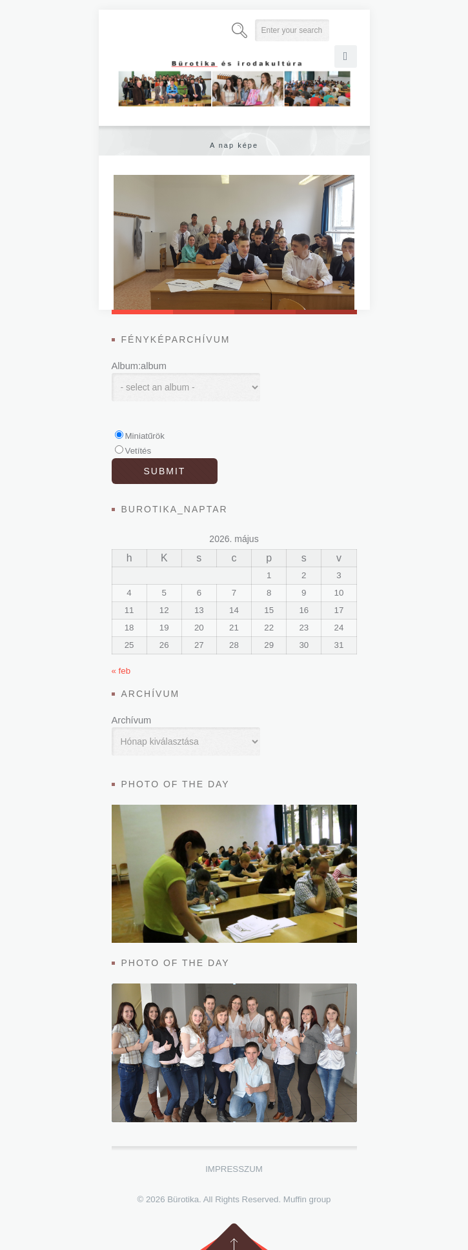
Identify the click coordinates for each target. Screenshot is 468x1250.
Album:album (139, 366)
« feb (121, 671)
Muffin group (307, 1199)
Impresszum (234, 1169)
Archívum (132, 720)
